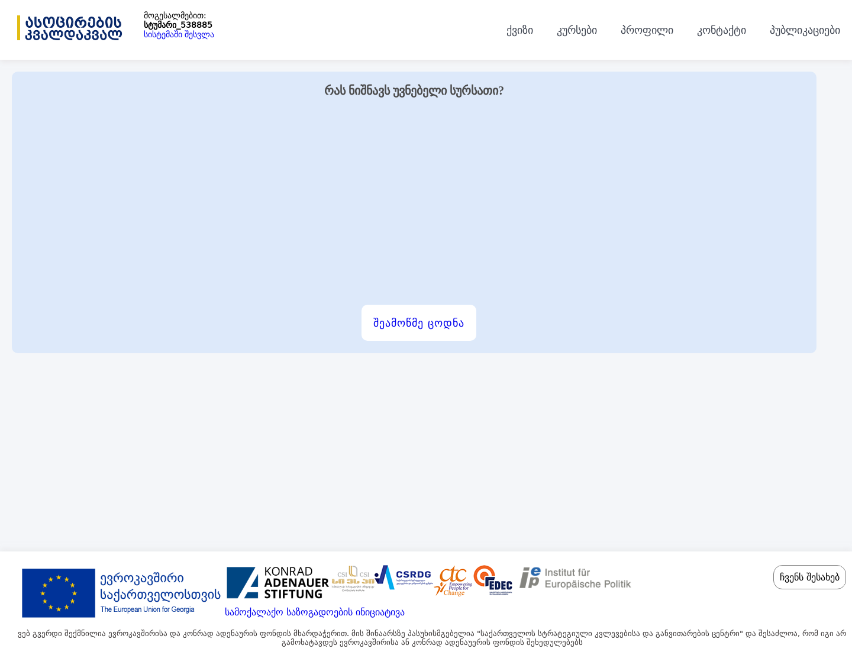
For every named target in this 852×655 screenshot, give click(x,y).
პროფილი (647, 30)
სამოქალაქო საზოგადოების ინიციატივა (315, 612)
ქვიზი (519, 30)
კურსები (577, 30)
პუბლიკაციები (805, 30)
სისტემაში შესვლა (179, 34)
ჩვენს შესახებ (810, 577)
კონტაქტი (721, 30)
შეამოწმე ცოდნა (418, 323)
